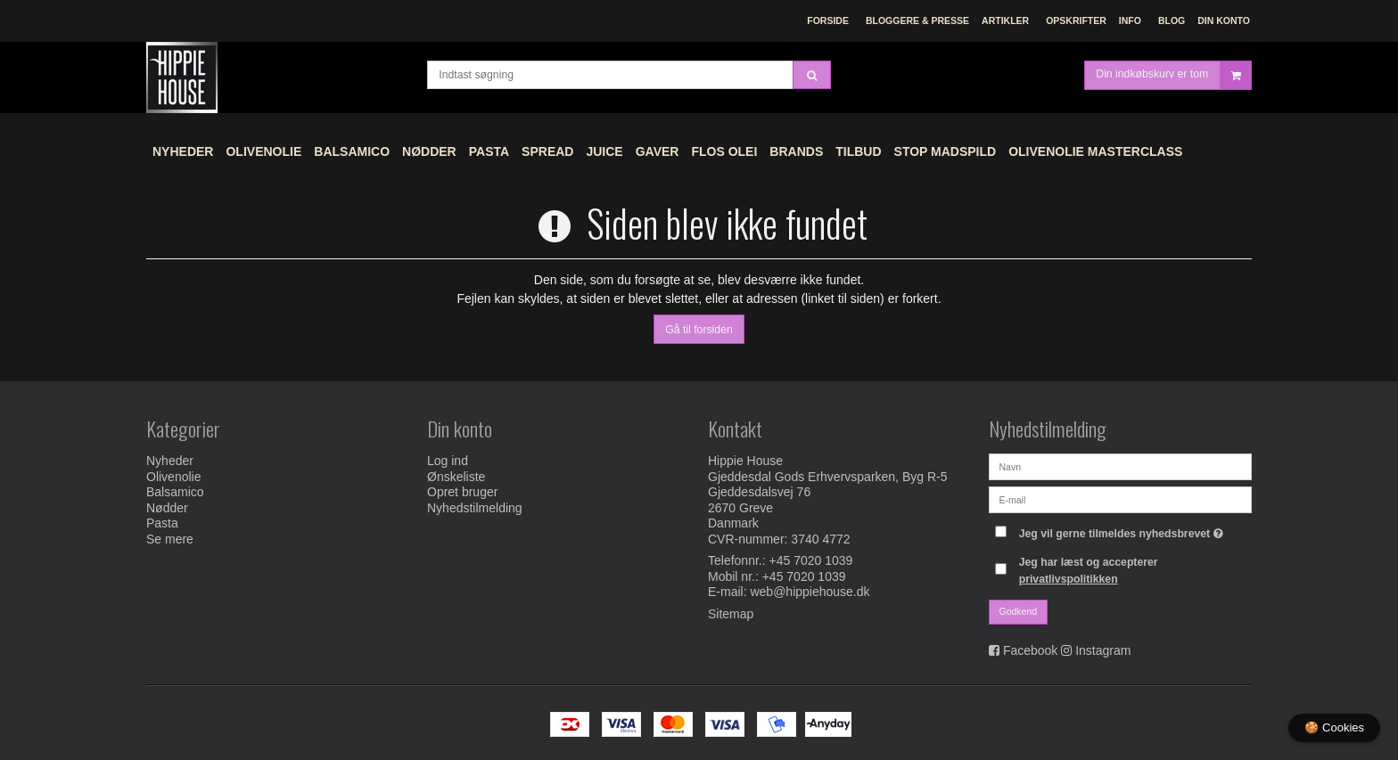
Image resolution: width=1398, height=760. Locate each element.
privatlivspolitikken (1068, 579)
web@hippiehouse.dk (809, 591)
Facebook (1030, 650)
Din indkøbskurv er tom (1173, 75)
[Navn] (1120, 466)
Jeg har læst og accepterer (1088, 570)
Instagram (1103, 650)
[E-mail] (1120, 499)
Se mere (169, 539)
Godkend (1018, 611)
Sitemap (730, 614)
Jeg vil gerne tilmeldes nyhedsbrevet (1123, 529)
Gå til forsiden (699, 329)
